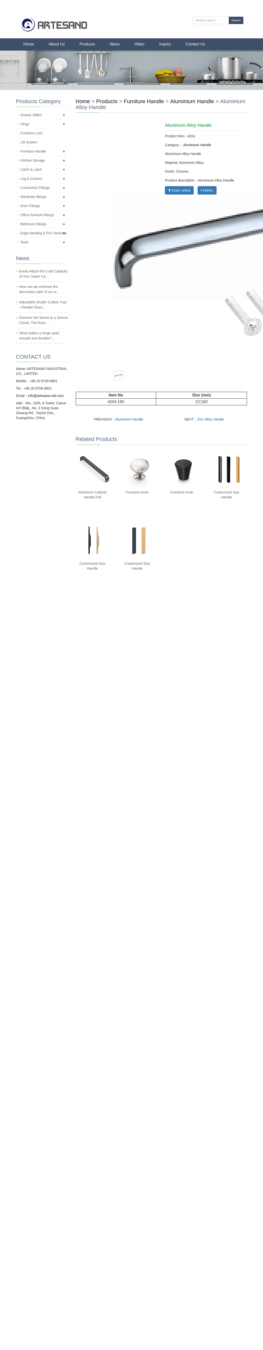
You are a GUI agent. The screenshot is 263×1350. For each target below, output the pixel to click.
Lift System (28, 142)
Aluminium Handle (192, 101)
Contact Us (195, 44)
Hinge (24, 124)
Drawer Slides (31, 115)
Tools (24, 242)
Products (87, 44)
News (115, 44)
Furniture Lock (31, 133)
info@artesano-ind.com (46, 396)
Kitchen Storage (32, 160)
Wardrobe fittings (33, 197)
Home (28, 44)
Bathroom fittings (33, 224)
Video (139, 44)
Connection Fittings (35, 188)
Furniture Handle (144, 101)
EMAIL (207, 190)
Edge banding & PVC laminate (43, 233)
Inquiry (165, 44)
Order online (179, 190)
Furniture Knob (137, 492)
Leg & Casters (31, 179)
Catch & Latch (31, 169)
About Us (57, 44)
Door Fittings (30, 206)
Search (236, 20)
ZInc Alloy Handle (210, 419)
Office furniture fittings (37, 215)
